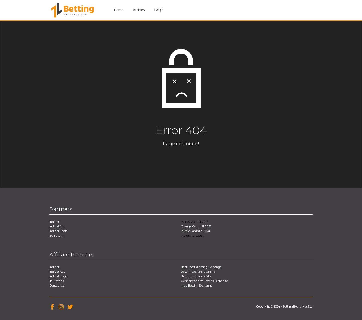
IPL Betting (56, 235)
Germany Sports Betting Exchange (204, 281)
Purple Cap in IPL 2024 (195, 231)
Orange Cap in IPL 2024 (196, 226)
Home (118, 10)
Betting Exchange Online (198, 271)
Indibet (54, 221)
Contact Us (56, 285)
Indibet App (57, 226)
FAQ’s (158, 10)
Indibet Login (58, 231)
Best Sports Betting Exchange (201, 267)
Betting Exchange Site (196, 276)
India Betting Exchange (197, 285)
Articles (139, 10)
